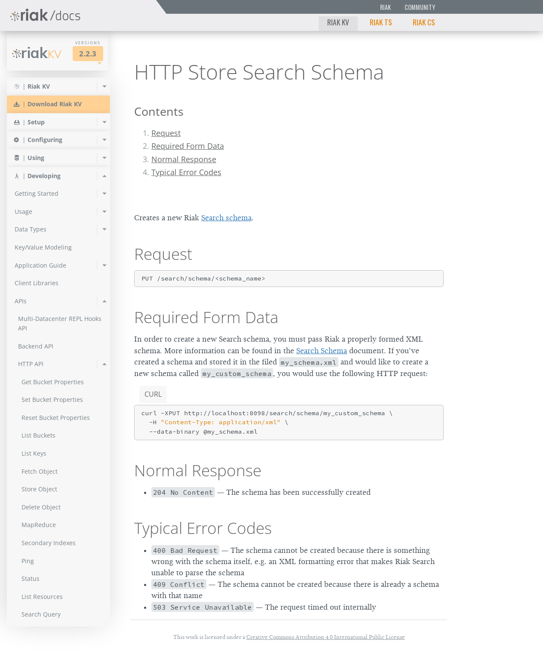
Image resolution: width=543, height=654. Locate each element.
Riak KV (338, 22)
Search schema (226, 217)
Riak (385, 7)
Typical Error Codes (186, 172)
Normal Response (183, 159)
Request (166, 133)
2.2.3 (87, 54)
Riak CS (424, 22)
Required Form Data (187, 146)
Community (420, 7)
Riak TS (381, 22)
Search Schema (321, 350)
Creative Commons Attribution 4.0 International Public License (325, 637)
